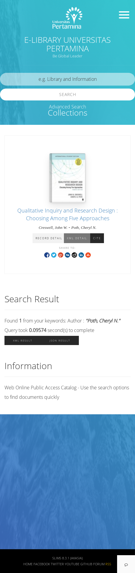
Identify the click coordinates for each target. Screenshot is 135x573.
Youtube (72, 564)
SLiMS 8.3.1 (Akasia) (67, 558)
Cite (97, 238)
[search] (67, 79)
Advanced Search (67, 106)
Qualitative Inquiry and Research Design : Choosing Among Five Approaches (67, 214)
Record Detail (49, 238)
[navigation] (126, 564)
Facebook (41, 564)
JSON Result (60, 340)
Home (28, 564)
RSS (108, 564)
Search (67, 94)
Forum (99, 564)
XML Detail (77, 238)
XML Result (22, 340)
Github (86, 564)
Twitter (57, 564)
